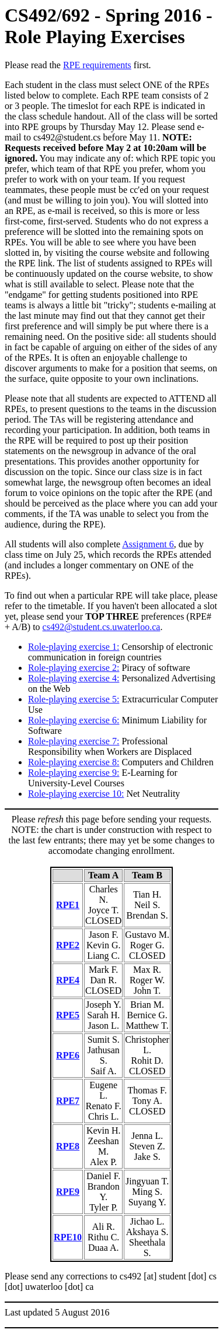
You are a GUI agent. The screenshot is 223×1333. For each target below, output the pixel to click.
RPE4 (67, 980)
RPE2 (67, 945)
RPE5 (67, 1015)
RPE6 (67, 1055)
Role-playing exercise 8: (73, 762)
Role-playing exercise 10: (76, 794)
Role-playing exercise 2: (73, 668)
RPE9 (67, 1192)
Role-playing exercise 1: (73, 647)
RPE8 (67, 1146)
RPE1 (67, 905)
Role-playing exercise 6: (73, 720)
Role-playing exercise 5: (73, 699)
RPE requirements (97, 65)
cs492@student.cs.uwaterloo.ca (102, 627)
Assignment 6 (147, 544)
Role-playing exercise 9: (73, 773)
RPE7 (67, 1101)
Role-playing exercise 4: (73, 678)
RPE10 (68, 1237)
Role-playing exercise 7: (73, 741)
